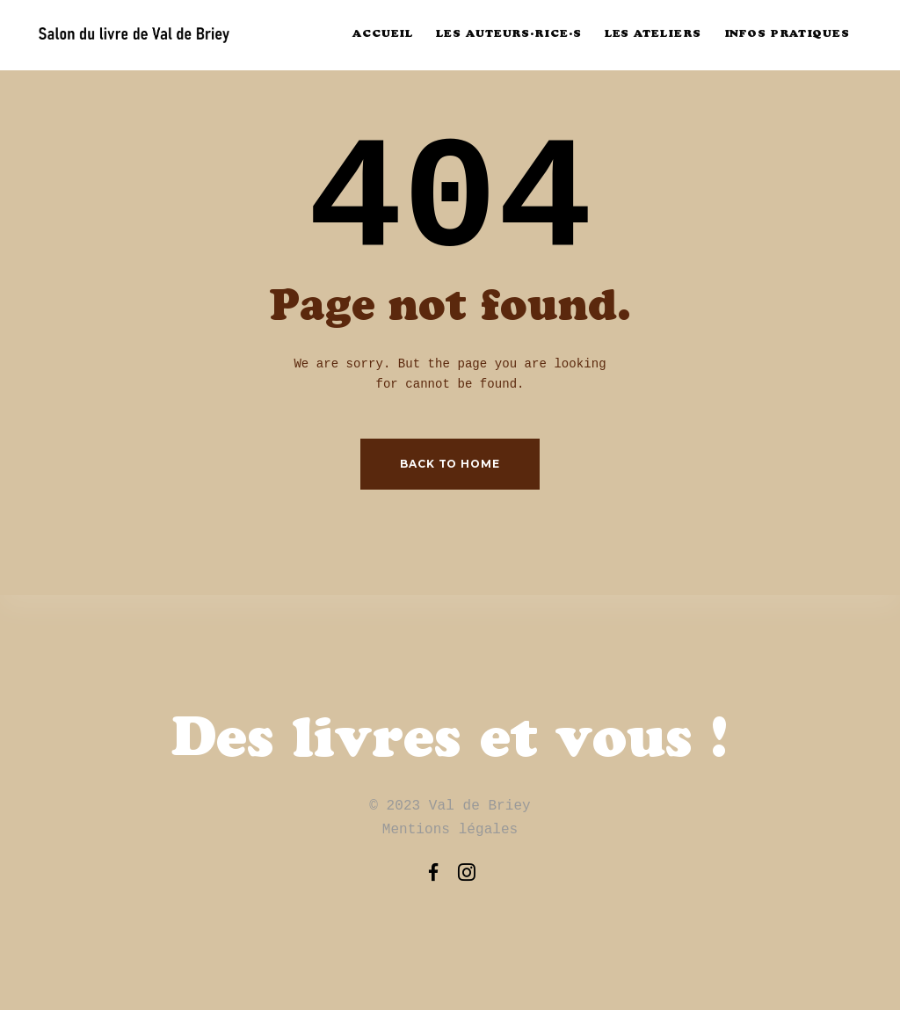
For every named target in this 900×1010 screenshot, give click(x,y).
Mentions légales (450, 830)
